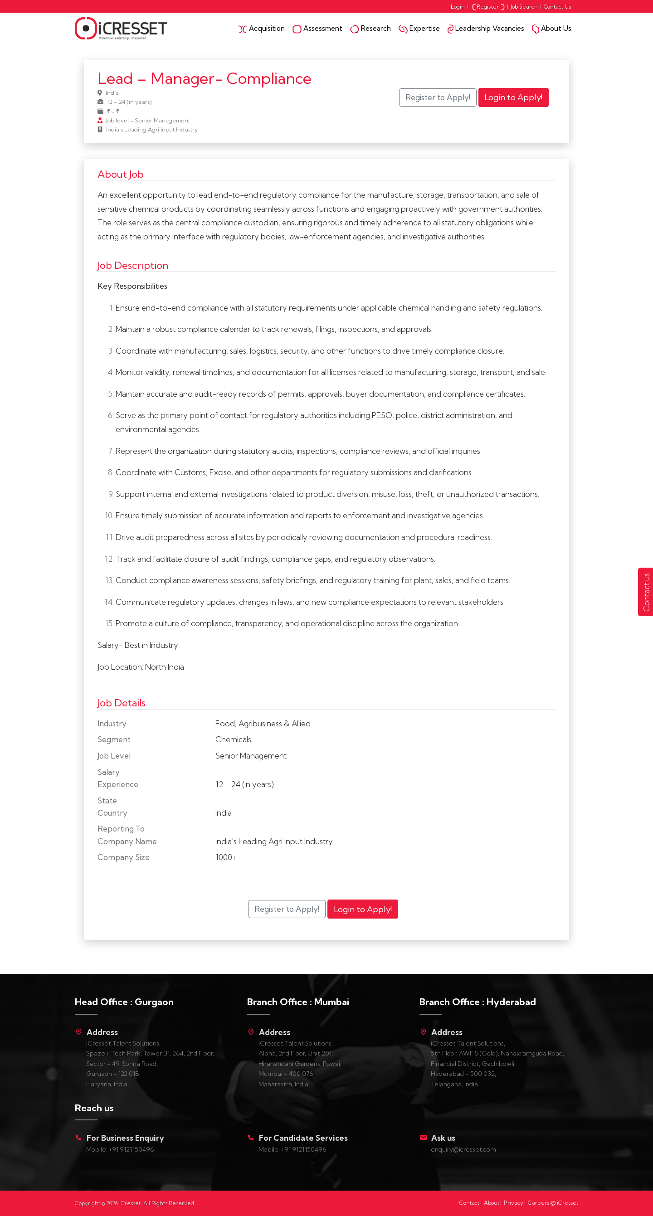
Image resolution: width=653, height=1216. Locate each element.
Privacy (513, 1202)
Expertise (419, 29)
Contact (469, 1202)
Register (488, 6)
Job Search (524, 6)
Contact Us (557, 6)
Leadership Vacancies (486, 29)
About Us (551, 29)
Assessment (317, 29)
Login (458, 6)
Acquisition (261, 28)
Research (370, 29)
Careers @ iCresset (553, 1202)
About (491, 1202)
